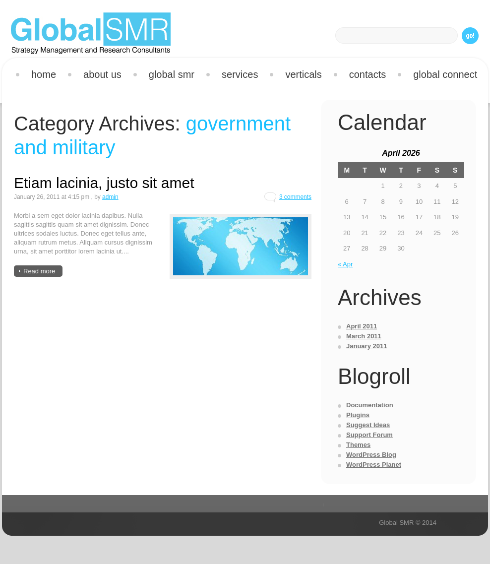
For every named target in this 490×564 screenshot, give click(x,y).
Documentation (369, 405)
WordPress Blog (371, 454)
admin (110, 196)
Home (43, 74)
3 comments (295, 196)
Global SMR (171, 74)
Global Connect (445, 74)
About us (102, 74)
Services (236, 76)
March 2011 (363, 336)
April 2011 (361, 326)
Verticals (299, 76)
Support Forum (369, 435)
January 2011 (366, 346)
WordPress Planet (373, 464)
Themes (358, 444)
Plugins (357, 415)
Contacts (367, 74)
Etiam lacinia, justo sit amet (104, 183)
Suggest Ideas (368, 425)
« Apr (345, 264)
